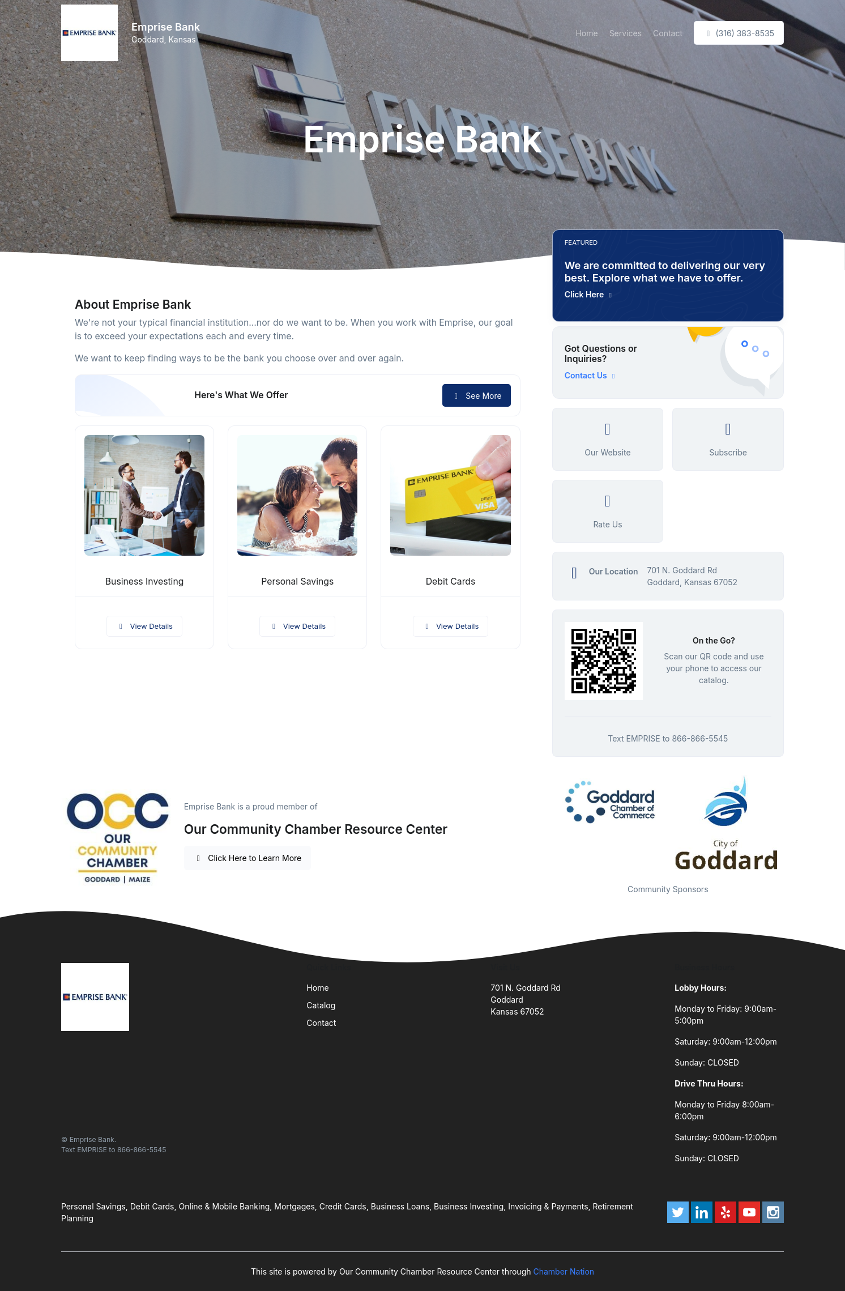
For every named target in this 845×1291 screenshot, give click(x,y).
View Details (144, 625)
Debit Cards (451, 581)
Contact (667, 33)
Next (792, 822)
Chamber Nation (563, 1271)
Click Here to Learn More (248, 858)
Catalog (320, 1005)
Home (586, 33)
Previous (543, 822)
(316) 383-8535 (738, 33)
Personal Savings (297, 581)
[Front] (91, 33)
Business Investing (144, 581)
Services (625, 33)
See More (476, 395)
